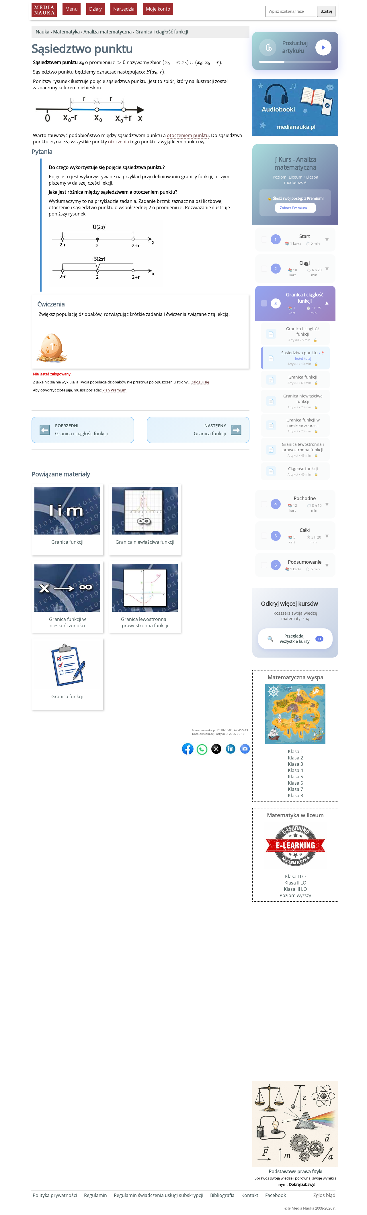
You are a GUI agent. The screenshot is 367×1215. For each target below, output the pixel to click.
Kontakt (249, 1197)
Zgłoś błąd (324, 1197)
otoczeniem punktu (188, 135)
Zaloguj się (200, 382)
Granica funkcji (67, 539)
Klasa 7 (295, 790)
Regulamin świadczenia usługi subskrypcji (158, 1197)
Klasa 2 (295, 759)
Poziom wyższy (295, 897)
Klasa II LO (295, 884)
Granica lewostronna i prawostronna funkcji (145, 619)
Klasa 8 (295, 797)
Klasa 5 (295, 778)
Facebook (275, 1197)
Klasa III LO (295, 890)
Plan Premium (114, 390)
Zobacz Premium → (295, 207)
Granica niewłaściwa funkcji (145, 539)
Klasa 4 (295, 772)
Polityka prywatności (55, 1197)
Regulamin (95, 1197)
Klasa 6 (295, 784)
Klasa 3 (295, 765)
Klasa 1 (295, 753)
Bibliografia (222, 1197)
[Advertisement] (295, 995)
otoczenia (118, 141)
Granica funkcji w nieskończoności (67, 619)
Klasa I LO (295, 878)
